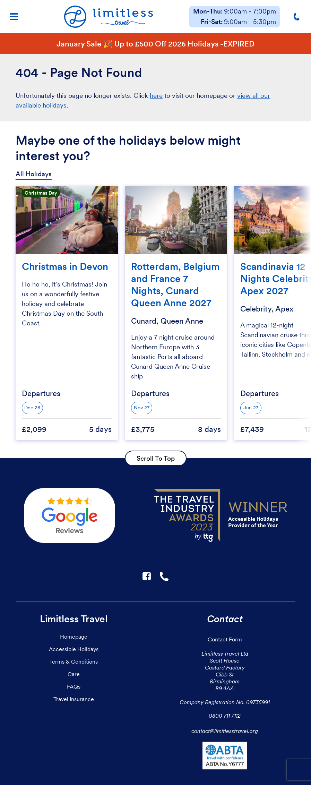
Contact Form (225, 639)
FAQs (73, 686)
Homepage (73, 636)
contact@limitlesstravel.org (224, 730)
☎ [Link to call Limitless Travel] (165, 576)
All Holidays (34, 174)
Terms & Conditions (73, 661)
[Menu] (14, 16)
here (156, 96)
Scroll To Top (156, 458)
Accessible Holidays (73, 649)
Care (74, 674)
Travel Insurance (73, 699)
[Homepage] (108, 16)
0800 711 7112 (225, 715)
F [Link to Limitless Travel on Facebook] (147, 576)
